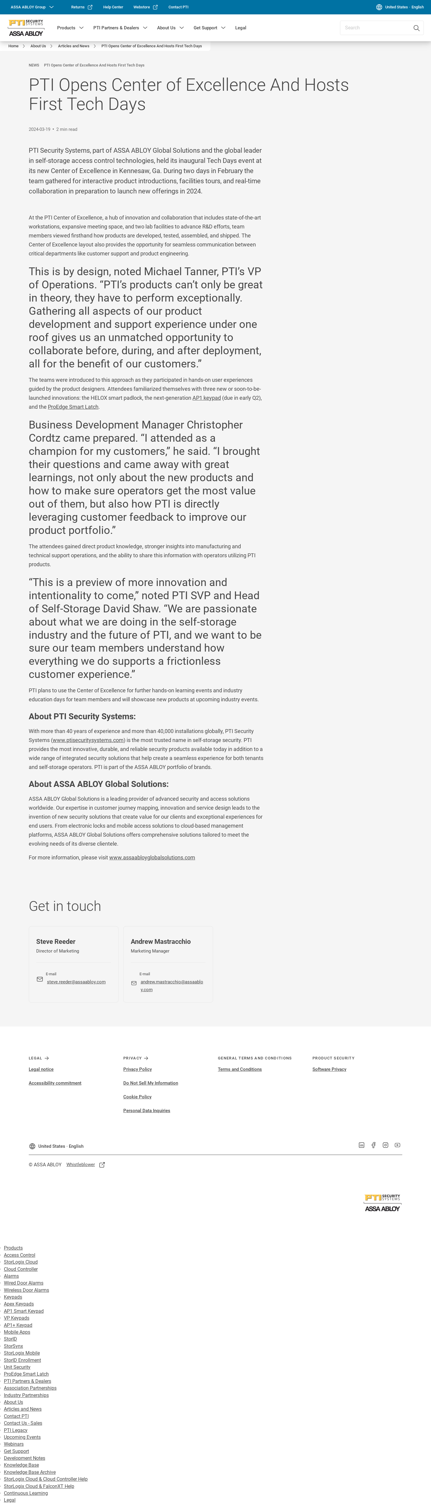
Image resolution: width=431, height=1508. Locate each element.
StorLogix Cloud (21, 1262)
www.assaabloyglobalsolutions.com (152, 857)
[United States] (400, 7)
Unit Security (17, 1367)
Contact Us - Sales (23, 1423)
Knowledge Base (21, 1465)
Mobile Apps (17, 1332)
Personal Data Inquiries (146, 1110)
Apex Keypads (19, 1304)
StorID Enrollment (22, 1360)
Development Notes (24, 1458)
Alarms (11, 1276)
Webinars (14, 1444)
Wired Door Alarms (23, 1283)
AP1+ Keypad (18, 1325)
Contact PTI (16, 1416)
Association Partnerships (30, 1388)
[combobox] (382, 28)
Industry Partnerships (26, 1395)
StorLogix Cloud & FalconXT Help (39, 1486)
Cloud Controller (21, 1269)
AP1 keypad (206, 398)
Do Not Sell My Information (150, 1083)
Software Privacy (329, 1069)
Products (66, 28)
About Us (166, 28)
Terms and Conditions (240, 1069)
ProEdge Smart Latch (73, 407)
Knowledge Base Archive (30, 1472)
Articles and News (23, 1409)
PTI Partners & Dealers (116, 28)
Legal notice (41, 1069)
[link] (82, 7)
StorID (10, 1339)
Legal (240, 28)
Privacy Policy (137, 1069)
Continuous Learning (26, 1493)
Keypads (13, 1297)
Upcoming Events (22, 1437)
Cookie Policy (137, 1097)
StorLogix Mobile (22, 1353)
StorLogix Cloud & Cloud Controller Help (46, 1479)
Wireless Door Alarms (26, 1290)
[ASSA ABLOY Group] (33, 7)
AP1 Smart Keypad (24, 1311)
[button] (81, 27)
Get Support (205, 28)
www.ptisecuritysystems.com (88, 740)
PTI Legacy (16, 1430)
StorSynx (13, 1346)
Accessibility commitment (55, 1083)
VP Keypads (16, 1318)
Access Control (19, 1255)
